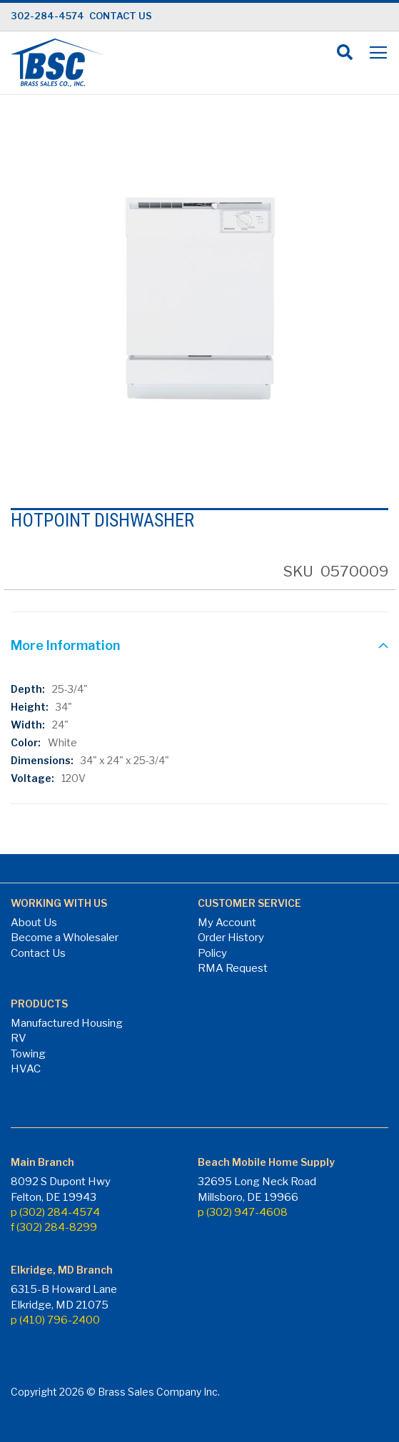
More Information (65, 645)
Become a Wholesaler (64, 937)
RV (18, 1038)
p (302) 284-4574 (55, 1212)
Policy (212, 953)
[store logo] (57, 63)
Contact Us (38, 953)
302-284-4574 (47, 15)
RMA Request (233, 968)
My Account (227, 922)
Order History (231, 937)
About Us (34, 922)
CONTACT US (120, 15)
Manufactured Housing (67, 1023)
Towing (28, 1053)
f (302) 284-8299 (54, 1227)
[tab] (199, 647)
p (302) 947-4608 (243, 1212)
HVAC (26, 1068)
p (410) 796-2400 (55, 1320)
